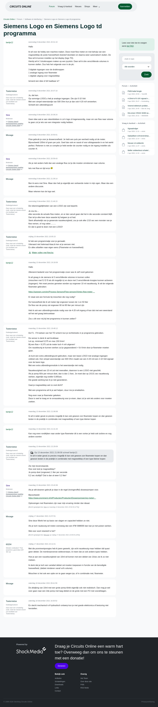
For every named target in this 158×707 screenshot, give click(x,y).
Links (57, 688)
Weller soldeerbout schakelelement (141, 150)
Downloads (59, 685)
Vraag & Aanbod (73, 9)
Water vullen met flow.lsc (42, 253)
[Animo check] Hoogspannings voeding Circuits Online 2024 (14, 123)
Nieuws (86, 9)
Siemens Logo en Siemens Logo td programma (62, 19)
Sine (8, 115)
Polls (82, 685)
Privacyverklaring (148, 702)
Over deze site (86, 681)
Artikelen (58, 678)
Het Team (84, 678)
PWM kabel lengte (135, 91)
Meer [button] (103, 9)
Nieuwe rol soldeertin (136, 143)
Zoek (146, 74)
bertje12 (9, 42)
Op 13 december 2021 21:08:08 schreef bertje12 (55, 452)
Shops (95, 9)
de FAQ (130, 46)
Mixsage (9, 135)
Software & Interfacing (33, 19)
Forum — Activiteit (129, 86)
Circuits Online (9, 19)
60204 (8, 544)
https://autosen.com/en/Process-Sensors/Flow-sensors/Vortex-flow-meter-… (61, 292)
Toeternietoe (11, 91)
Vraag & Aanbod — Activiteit (133, 123)
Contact (58, 691)
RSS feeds (84, 688)
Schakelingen (60, 681)
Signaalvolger (133, 129)
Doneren (61, 666)
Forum (60, 9)
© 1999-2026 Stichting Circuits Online (17, 702)
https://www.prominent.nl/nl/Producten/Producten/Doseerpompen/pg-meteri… (62, 498)
